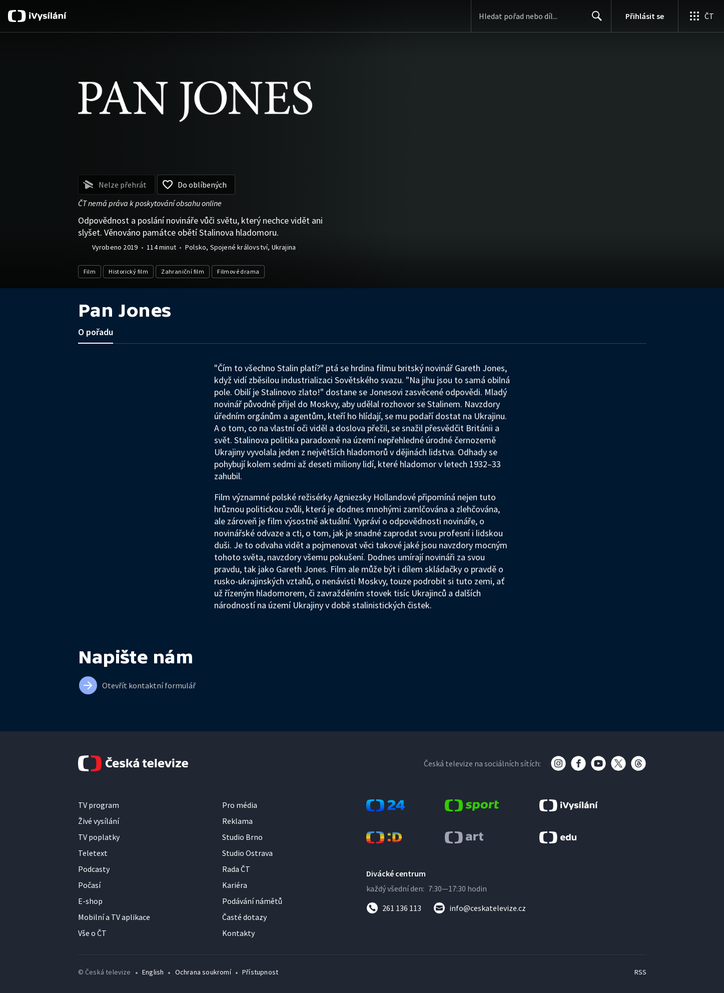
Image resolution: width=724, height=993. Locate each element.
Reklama (237, 821)
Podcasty (94, 869)
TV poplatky (99, 837)
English (153, 971)
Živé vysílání (98, 821)
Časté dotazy (244, 917)
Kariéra (234, 885)
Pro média (239, 805)
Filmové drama (238, 271)
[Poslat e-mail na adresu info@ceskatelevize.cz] (479, 908)
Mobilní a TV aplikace (114, 917)
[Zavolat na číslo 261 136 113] (393, 908)
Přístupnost (260, 971)
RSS (640, 971)
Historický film (128, 271)
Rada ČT (236, 869)
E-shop (90, 901)
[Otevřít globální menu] (701, 16)
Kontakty (238, 933)
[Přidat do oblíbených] (196, 185)
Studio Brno (242, 837)
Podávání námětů (252, 901)
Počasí (89, 885)
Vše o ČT (92, 933)
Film (90, 271)
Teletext (93, 853)
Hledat (594, 20)
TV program (98, 805)
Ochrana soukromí (203, 971)
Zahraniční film (182, 271)
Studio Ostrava (247, 853)
